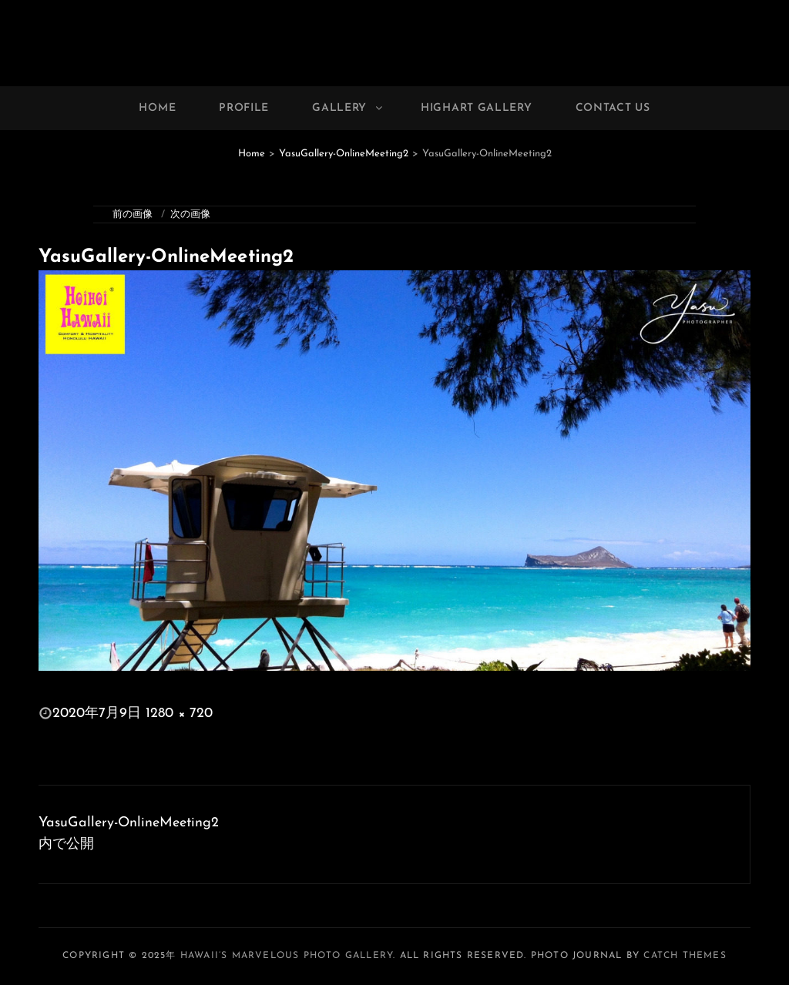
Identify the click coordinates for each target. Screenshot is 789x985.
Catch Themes (684, 955)
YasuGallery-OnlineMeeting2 (343, 154)
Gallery (348, 108)
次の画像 (190, 214)
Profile (244, 108)
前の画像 (132, 214)
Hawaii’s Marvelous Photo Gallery (286, 955)
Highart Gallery (476, 108)
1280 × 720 (179, 713)
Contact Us (613, 108)
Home (157, 108)
